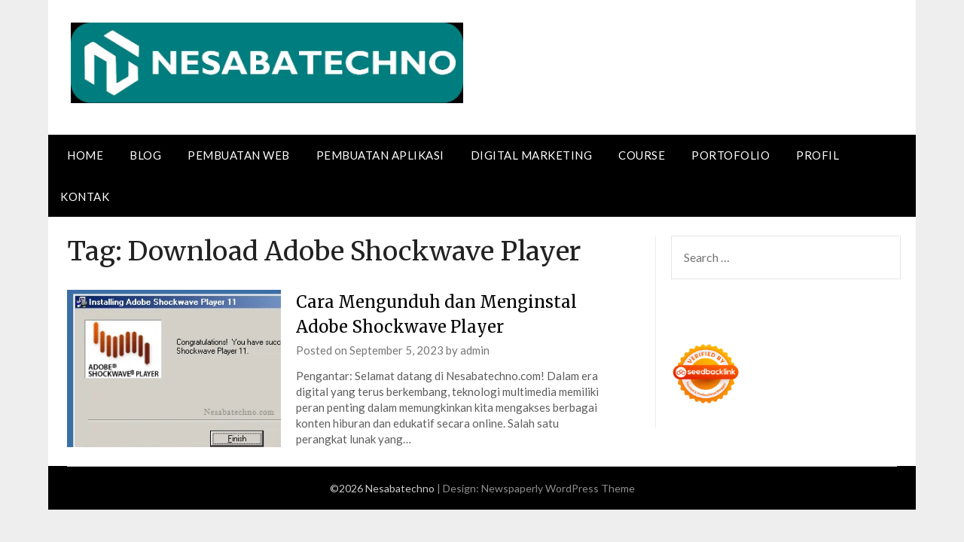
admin (475, 350)
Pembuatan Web (239, 155)
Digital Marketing (532, 155)
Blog (145, 155)
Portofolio (730, 155)
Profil (817, 155)
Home (85, 155)
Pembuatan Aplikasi (380, 155)
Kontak (84, 196)
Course (641, 155)
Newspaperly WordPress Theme (558, 488)
